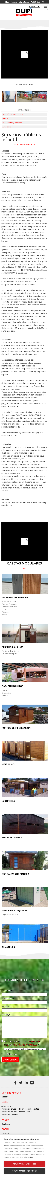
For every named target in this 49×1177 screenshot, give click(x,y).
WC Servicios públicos (15, 597)
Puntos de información (16, 728)
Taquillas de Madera (10, 914)
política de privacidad (25, 1048)
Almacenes (8, 947)
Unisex (4, 609)
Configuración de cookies (24, 1171)
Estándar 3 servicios (9, 604)
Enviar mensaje (10, 1064)
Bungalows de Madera (15, 874)
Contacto (6, 1128)
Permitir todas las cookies (24, 1164)
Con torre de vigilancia (10, 651)
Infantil (4, 614)
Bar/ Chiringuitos (12, 686)
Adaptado (5, 612)
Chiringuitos (6, 693)
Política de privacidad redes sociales (16, 1115)
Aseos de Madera (9, 601)
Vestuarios (8, 764)
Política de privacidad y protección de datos (20, 1113)
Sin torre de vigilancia (10, 653)
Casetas (5, 690)
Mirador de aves (12, 837)
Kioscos (5, 695)
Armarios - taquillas (14, 910)
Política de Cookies (9, 1118)
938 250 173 (38, 2)
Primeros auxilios (12, 647)
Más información (26, 1157)
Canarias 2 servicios (9, 606)
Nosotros (5, 1100)
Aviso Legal (6, 1110)
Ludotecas (8, 801)
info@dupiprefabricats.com (18, 2)
